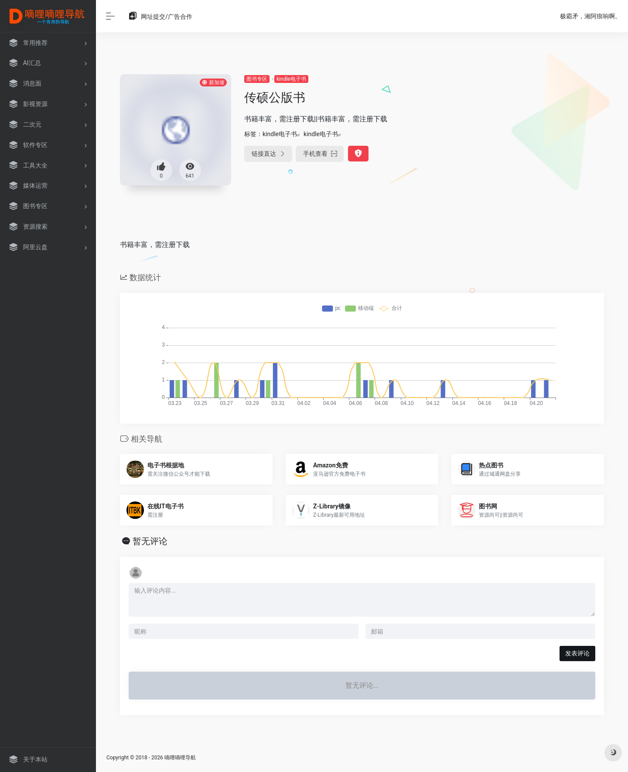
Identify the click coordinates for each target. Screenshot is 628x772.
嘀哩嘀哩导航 (180, 758)
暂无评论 (150, 541)
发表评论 (577, 653)
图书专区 (256, 79)
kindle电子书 (291, 79)
